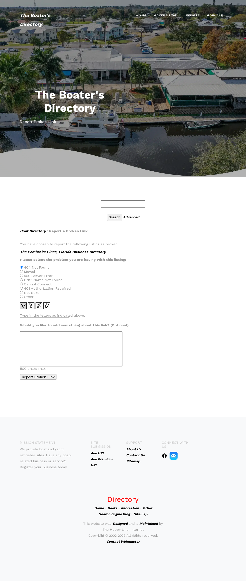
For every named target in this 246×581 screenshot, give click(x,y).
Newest (192, 15)
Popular (215, 15)
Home (141, 15)
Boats (112, 508)
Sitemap (140, 514)
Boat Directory (33, 231)
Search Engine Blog (114, 514)
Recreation (130, 508)
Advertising (165, 15)
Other (147, 508)
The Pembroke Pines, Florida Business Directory (63, 252)
